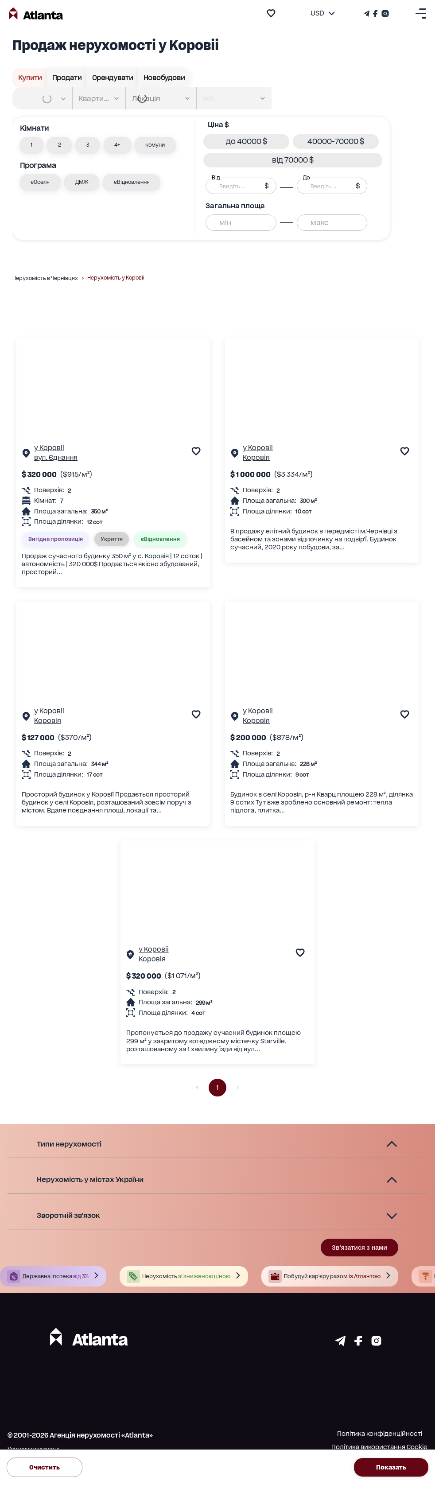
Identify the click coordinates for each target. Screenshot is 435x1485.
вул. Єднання (56, 458)
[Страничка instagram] (376, 1343)
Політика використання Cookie (379, 1446)
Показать (391, 1467)
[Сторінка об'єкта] (26, 455)
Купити (29, 77)
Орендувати (112, 77)
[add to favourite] (271, 13)
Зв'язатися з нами (359, 1247)
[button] (31, 145)
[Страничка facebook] (358, 1343)
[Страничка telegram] (340, 1343)
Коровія (256, 458)
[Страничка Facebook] (375, 13)
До (306, 178)
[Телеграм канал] (367, 13)
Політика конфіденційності (379, 1433)
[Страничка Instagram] (384, 13)
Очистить (44, 1467)
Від (216, 178)
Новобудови (164, 77)
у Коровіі (49, 448)
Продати (67, 77)
